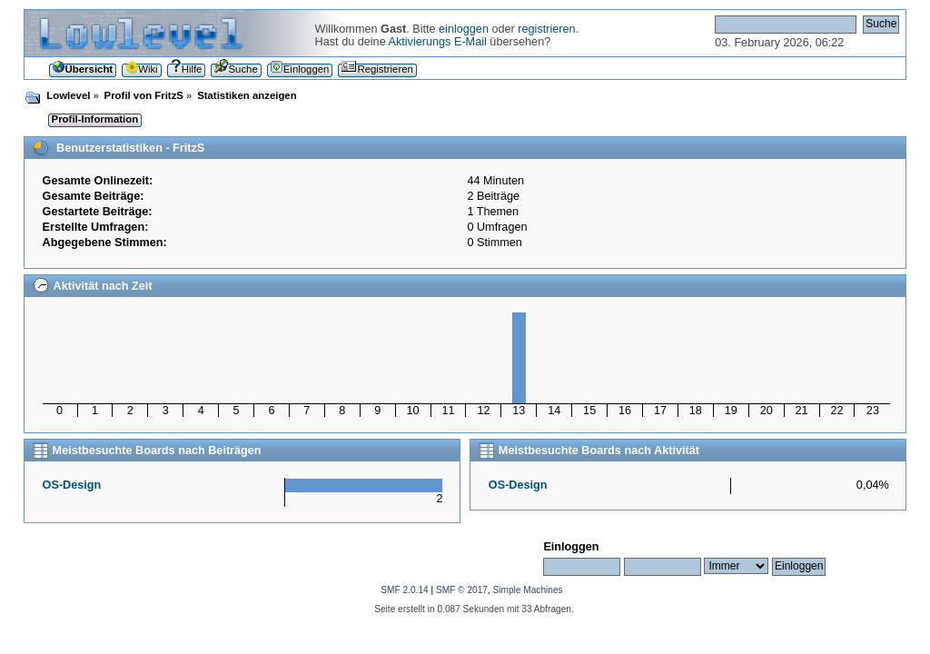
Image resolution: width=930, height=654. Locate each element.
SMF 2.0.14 (404, 590)
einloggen (464, 29)
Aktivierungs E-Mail (438, 41)
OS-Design (72, 485)
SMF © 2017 (462, 590)
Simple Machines (528, 590)
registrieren (546, 29)
